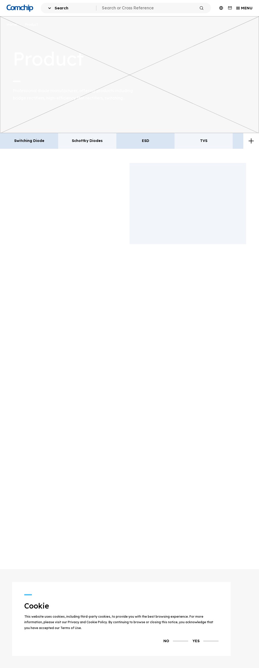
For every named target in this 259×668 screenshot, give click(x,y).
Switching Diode (29, 140)
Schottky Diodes (87, 140)
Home (12, 24)
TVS (203, 140)
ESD (145, 140)
